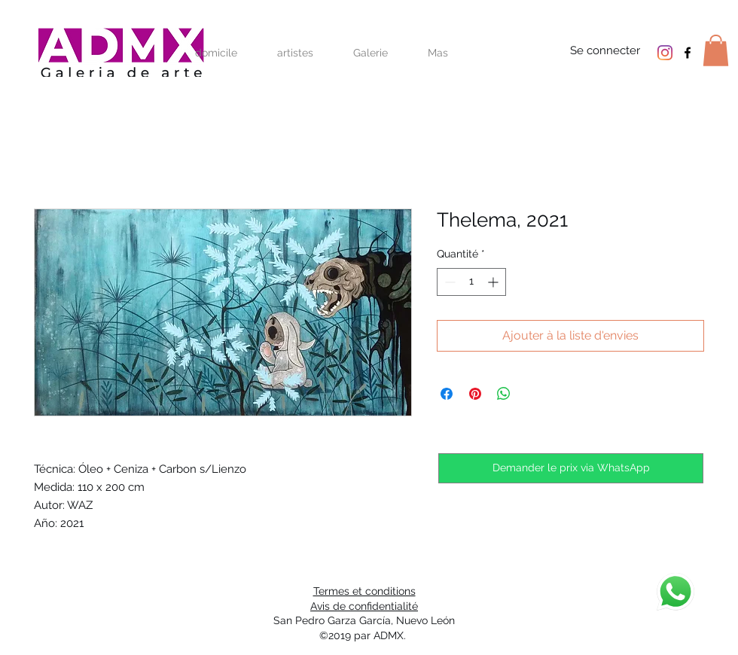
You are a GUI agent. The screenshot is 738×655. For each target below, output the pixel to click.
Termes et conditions (364, 591)
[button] (716, 50)
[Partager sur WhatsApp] (504, 394)
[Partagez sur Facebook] (447, 394)
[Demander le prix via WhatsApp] (570, 468)
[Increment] (494, 282)
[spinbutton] (471, 282)
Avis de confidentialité (364, 606)
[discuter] (675, 592)
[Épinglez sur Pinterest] (475, 394)
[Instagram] (664, 52)
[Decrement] (448, 282)
